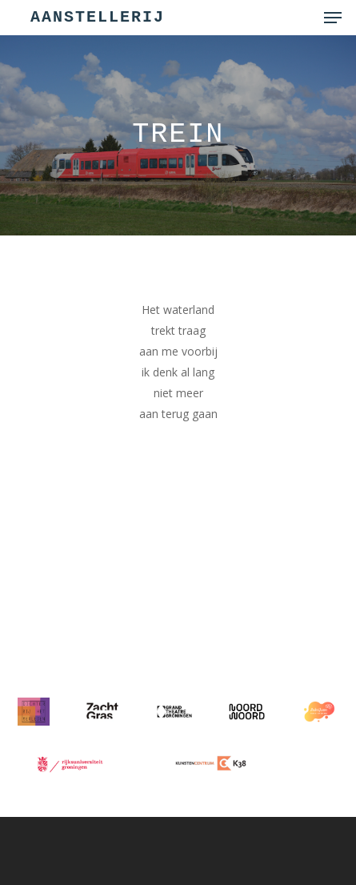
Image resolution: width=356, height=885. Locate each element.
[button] (333, 18)
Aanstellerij (97, 18)
